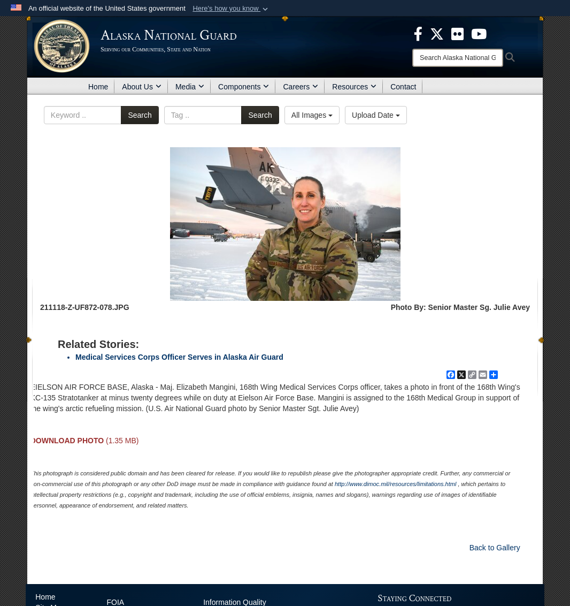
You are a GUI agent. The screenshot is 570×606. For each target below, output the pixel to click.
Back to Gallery (494, 547)
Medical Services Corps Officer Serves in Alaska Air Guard (179, 357)
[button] (231, 8)
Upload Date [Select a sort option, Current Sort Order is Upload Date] (376, 115)
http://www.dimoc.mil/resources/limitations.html (395, 484)
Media (189, 86)
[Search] (457, 58)
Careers (300, 86)
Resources (354, 86)
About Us (141, 86)
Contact (403, 86)
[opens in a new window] (418, 33)
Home (98, 86)
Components (243, 86)
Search (139, 115)
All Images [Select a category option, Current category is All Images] (312, 115)
